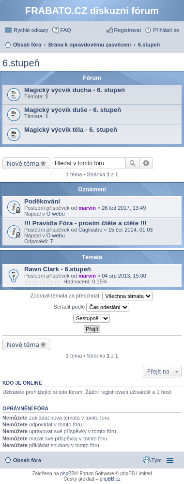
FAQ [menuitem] (66, 30)
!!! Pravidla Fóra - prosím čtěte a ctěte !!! (85, 223)
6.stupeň (21, 63)
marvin (87, 208)
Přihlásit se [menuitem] (166, 30)
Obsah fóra (27, 460)
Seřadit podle (92, 307)
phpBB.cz (110, 479)
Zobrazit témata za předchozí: (92, 296)
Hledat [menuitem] (175, 45)
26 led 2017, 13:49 (124, 208)
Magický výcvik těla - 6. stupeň (70, 129)
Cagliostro (90, 230)
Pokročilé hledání (146, 163)
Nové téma (23, 163)
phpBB (67, 473)
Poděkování (42, 201)
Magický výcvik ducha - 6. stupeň (74, 90)
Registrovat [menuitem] (127, 30)
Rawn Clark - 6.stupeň (57, 269)
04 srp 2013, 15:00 (124, 276)
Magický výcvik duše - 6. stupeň (72, 109)
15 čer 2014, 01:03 (130, 230)
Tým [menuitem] (157, 460)
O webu (55, 214)
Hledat (132, 163)
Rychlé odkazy (31, 30)
